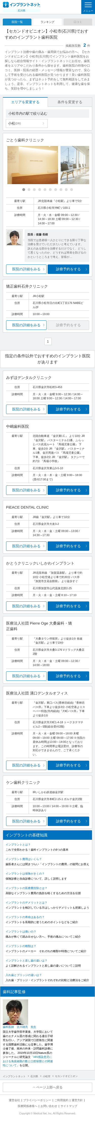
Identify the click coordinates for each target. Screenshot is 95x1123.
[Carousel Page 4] (39, 189)
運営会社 (14, 1100)
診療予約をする (68, 269)
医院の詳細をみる (26, 269)
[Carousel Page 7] (55, 189)
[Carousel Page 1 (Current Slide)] (23, 189)
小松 (14, 123)
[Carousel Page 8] (61, 189)
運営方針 (77, 1100)
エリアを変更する (25, 102)
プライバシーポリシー (37, 1100)
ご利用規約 (61, 1100)
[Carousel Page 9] (66, 189)
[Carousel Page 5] (45, 189)
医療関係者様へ (27, 1105)
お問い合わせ (49, 1105)
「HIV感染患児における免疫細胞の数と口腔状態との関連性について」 (28, 1061)
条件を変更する (70, 102)
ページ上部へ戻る (49, 1087)
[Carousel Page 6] (50, 189)
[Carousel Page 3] (34, 189)
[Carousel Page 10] (71, 189)
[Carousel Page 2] (29, 189)
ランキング (47, 21)
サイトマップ (69, 1105)
